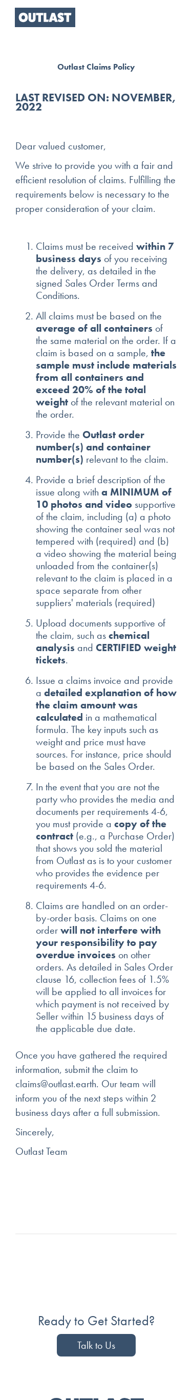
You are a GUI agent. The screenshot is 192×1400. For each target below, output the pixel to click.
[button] (167, 17)
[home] (42, 17)
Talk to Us (96, 1345)
